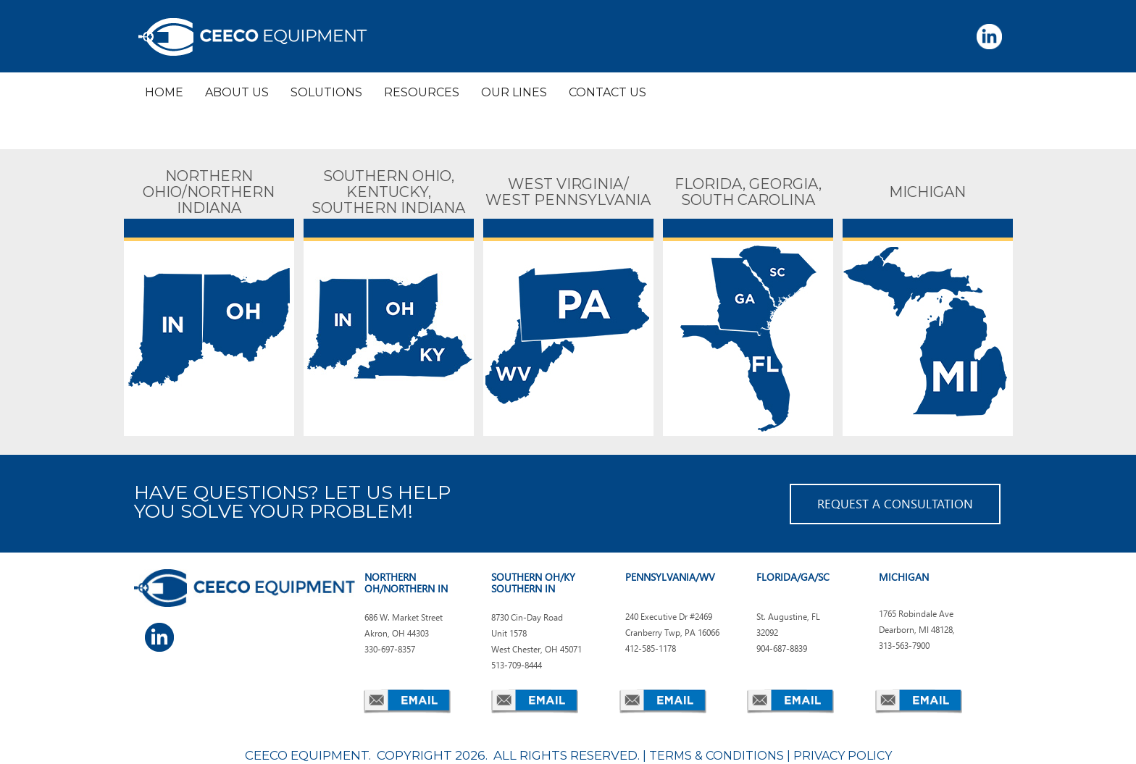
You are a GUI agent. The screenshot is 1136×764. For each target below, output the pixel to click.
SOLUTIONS (326, 92)
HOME (164, 92)
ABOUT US (237, 92)
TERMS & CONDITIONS (716, 756)
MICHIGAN (904, 577)
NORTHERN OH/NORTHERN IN (406, 582)
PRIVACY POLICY (842, 756)
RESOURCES (421, 92)
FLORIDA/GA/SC (793, 577)
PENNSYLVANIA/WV (670, 577)
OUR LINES (514, 92)
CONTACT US (607, 92)
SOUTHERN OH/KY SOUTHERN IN (533, 582)
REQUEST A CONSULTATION (895, 503)
